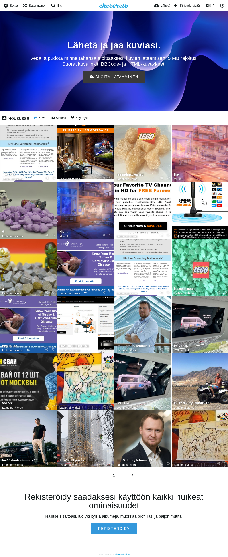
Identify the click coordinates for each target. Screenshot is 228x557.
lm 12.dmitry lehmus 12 (191, 403)
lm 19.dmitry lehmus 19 (134, 460)
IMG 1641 (124, 403)
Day (177, 174)
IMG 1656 (181, 346)
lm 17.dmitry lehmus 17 (134, 346)
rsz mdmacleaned (130, 174)
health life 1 (11, 346)
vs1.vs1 (8, 403)
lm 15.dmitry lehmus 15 (19, 460)
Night (63, 231)
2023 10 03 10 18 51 (74, 346)
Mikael (178, 179)
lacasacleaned (184, 289)
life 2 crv (8, 174)
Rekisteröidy (114, 529)
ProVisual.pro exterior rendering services (83, 460)
